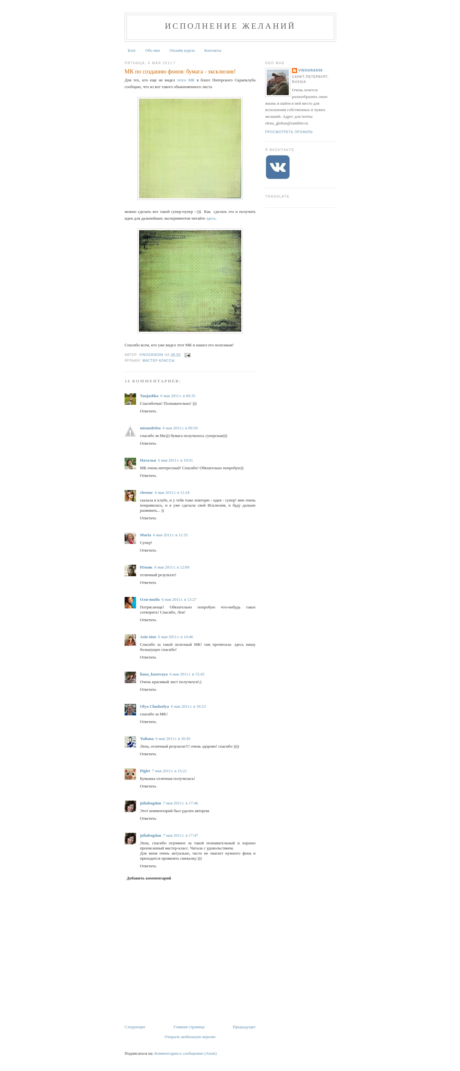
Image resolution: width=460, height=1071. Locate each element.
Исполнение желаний (230, 26)
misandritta (150, 428)
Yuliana (147, 738)
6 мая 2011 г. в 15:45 (187, 674)
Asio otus (148, 636)
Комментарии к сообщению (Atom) (186, 1053)
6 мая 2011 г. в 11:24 (172, 492)
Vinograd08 (310, 70)
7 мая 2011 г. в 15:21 (169, 770)
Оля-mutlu (150, 599)
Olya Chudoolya (154, 706)
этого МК (186, 80)
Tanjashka (149, 395)
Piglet (145, 770)
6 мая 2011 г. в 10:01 (175, 460)
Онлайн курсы (182, 50)
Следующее (135, 1026)
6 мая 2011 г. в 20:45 (173, 738)
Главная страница (188, 1026)
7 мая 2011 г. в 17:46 (180, 803)
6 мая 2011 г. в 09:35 (177, 395)
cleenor (146, 492)
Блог (132, 50)
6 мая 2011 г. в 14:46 (175, 636)
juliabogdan (150, 803)
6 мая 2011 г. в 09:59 (180, 428)
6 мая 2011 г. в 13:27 (179, 599)
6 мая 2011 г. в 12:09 (171, 567)
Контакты (212, 50)
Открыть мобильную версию (190, 1036)
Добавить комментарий (149, 878)
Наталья (148, 460)
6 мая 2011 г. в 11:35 (170, 534)
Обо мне (152, 50)
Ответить (148, 411)
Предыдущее (244, 1026)
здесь (211, 218)
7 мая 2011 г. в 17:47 (180, 835)
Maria (145, 534)
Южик (146, 567)
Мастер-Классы (158, 360)
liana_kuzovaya (154, 674)
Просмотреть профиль (289, 132)
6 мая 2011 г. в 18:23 (188, 706)
